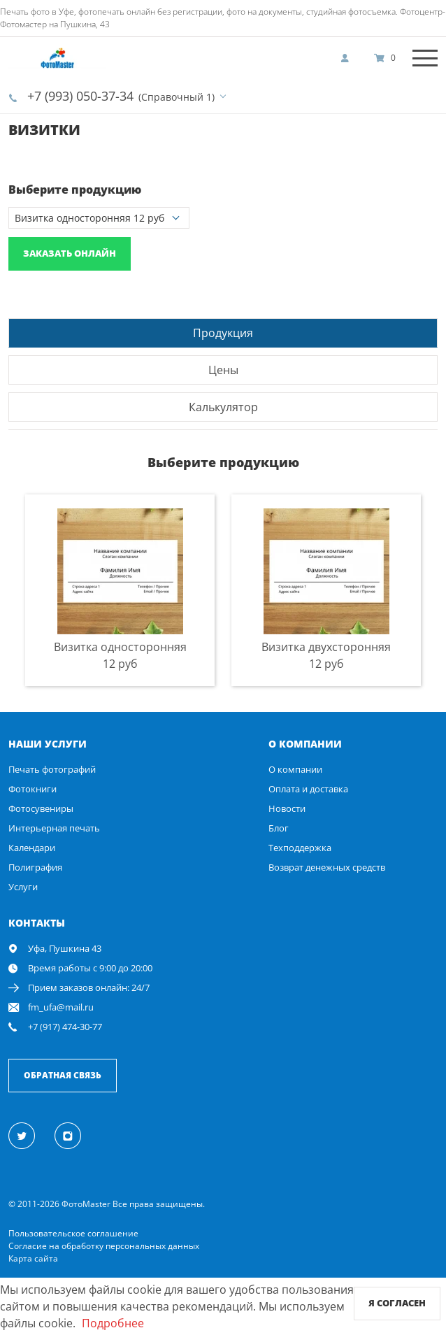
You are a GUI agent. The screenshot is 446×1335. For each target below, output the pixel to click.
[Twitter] (30, 1135)
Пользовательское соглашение (73, 1233)
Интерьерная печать (54, 828)
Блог (278, 828)
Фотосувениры (40, 808)
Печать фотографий (52, 769)
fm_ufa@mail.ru (61, 1007)
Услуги (23, 886)
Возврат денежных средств (326, 867)
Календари (31, 847)
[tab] (223, 332)
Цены (223, 370)
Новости (286, 808)
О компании (295, 769)
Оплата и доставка (308, 789)
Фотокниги (32, 789)
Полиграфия (35, 867)
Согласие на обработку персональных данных (103, 1246)
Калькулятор (223, 407)
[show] (349, 58)
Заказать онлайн (69, 253)
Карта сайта (33, 1258)
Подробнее (113, 1323)
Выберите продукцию (74, 189)
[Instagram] (75, 1135)
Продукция (223, 333)
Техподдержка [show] (299, 847)
